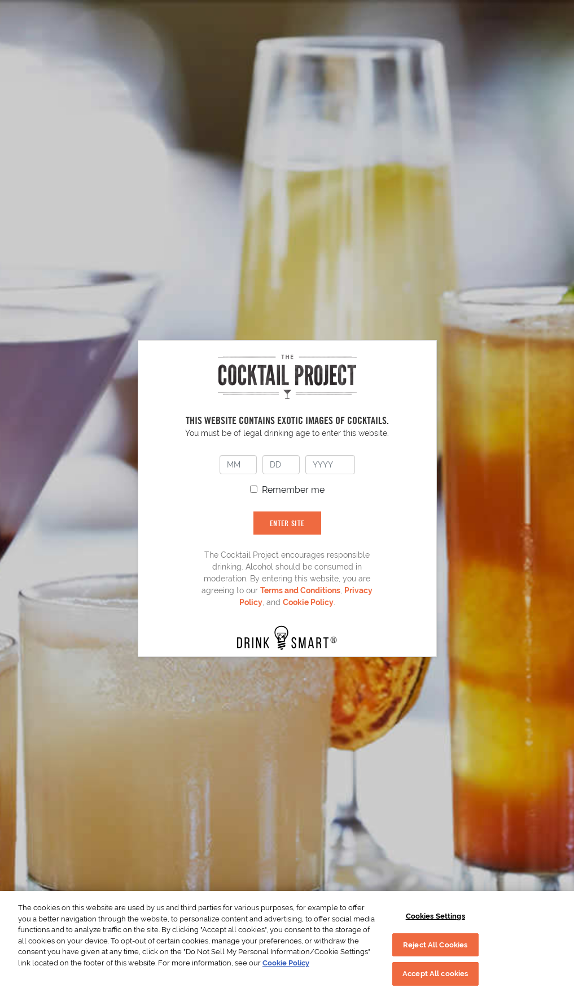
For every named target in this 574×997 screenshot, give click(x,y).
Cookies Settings (435, 916)
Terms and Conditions (300, 590)
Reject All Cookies (435, 945)
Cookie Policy (308, 602)
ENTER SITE (287, 523)
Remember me (293, 489)
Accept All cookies (435, 973)
